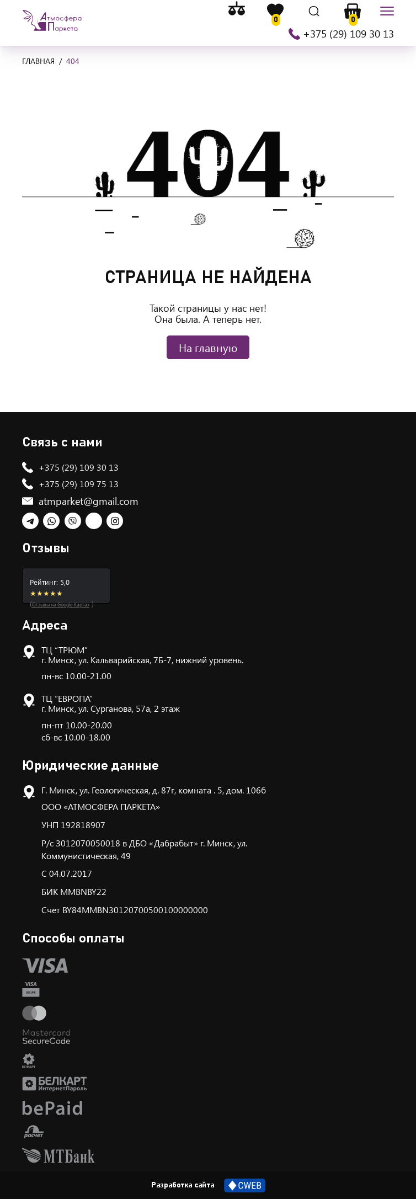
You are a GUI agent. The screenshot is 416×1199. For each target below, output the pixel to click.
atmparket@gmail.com (88, 501)
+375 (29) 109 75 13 (79, 483)
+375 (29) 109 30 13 (348, 33)
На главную (208, 347)
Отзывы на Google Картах (60, 604)
